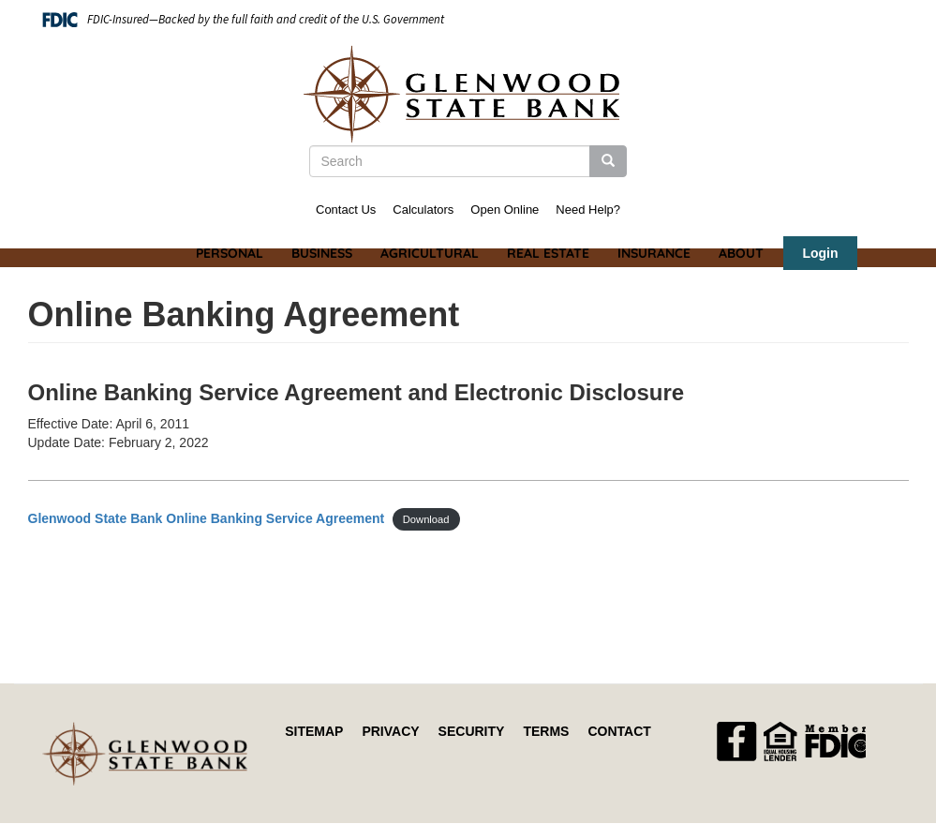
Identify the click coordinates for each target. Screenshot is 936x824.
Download (426, 519)
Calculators (423, 209)
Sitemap (314, 731)
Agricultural (429, 253)
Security (471, 731)
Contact (618, 731)
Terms (546, 731)
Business (321, 253)
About (741, 253)
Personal (229, 253)
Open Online (504, 209)
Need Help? (588, 209)
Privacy (390, 731)
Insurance (654, 253)
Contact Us (346, 209)
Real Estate (548, 253)
